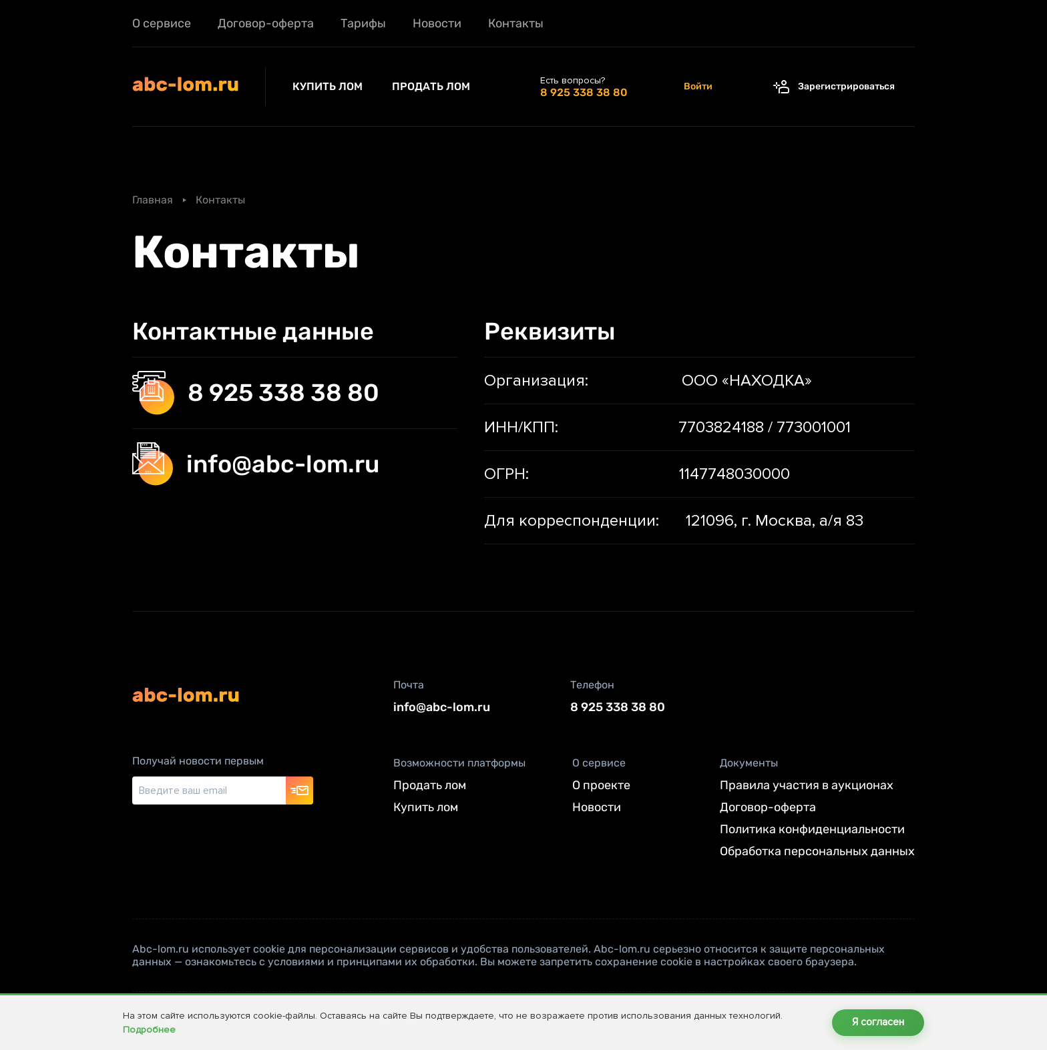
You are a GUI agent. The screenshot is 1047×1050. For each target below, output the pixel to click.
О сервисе (161, 23)
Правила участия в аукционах (806, 786)
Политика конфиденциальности (812, 830)
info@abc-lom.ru (255, 464)
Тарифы (363, 23)
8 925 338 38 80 (255, 393)
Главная (152, 199)
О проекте (601, 786)
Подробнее (149, 1029)
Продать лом (431, 86)
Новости (437, 23)
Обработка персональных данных (817, 852)
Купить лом (328, 86)
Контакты (516, 23)
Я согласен (878, 1022)
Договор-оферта (266, 23)
